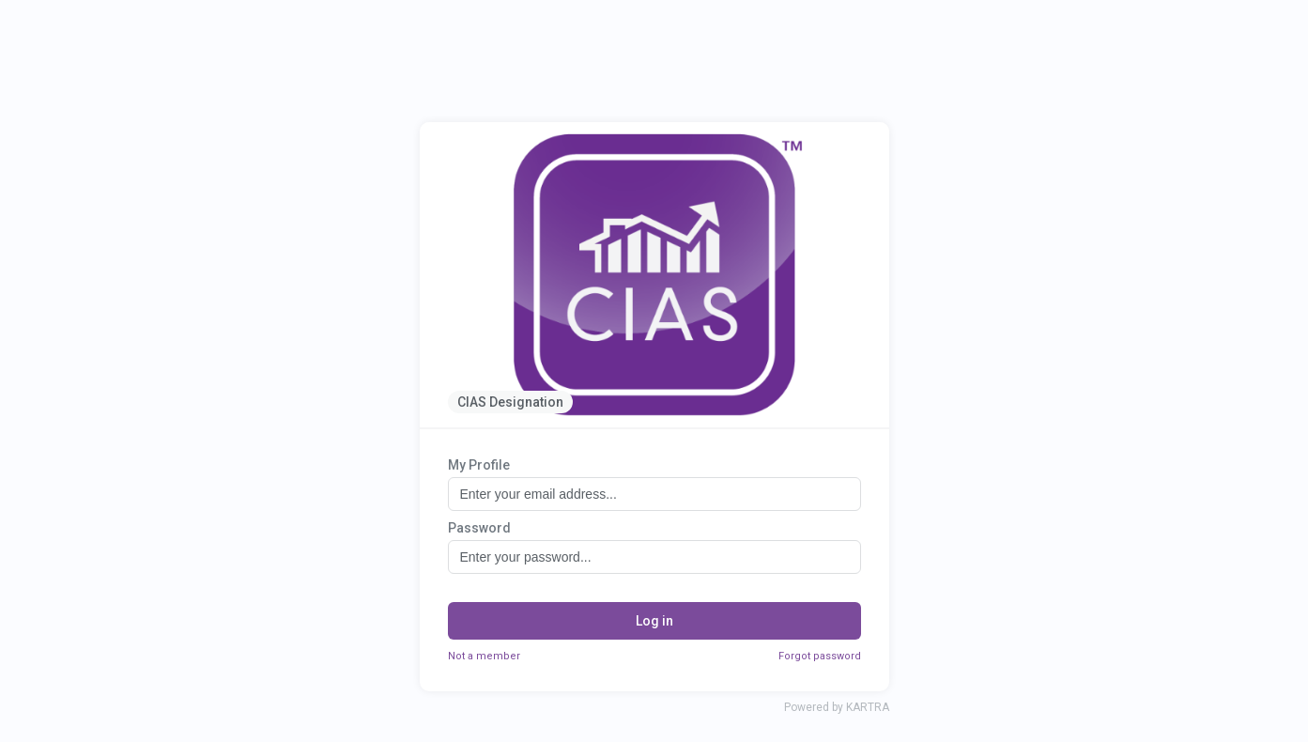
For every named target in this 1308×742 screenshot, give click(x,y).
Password (479, 527)
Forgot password (819, 656)
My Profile (479, 464)
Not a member (484, 656)
